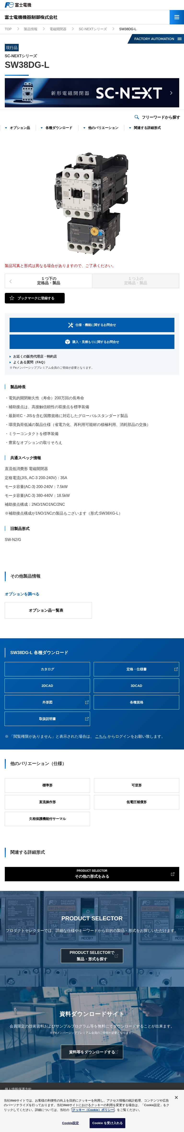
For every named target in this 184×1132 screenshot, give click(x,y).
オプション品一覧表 (46, 610)
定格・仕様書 (136, 669)
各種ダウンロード (59, 128)
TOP (8, 29)
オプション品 (20, 128)
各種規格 (136, 702)
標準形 (47, 785)
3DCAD (136, 686)
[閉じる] (176, 1098)
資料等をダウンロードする (92, 1052)
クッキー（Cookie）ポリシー (93, 1110)
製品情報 (30, 29)
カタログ (47, 669)
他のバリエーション (103, 128)
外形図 (47, 702)
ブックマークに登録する (35, 298)
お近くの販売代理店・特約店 (35, 356)
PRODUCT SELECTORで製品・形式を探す (92, 956)
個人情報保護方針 (18, 1089)
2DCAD (47, 686)
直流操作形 (47, 802)
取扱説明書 (47, 719)
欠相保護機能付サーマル (47, 819)
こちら (101, 736)
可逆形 (137, 785)
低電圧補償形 (136, 802)
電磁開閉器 (58, 29)
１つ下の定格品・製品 (48, 281)
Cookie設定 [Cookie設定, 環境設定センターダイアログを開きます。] (70, 1124)
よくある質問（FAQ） (30, 362)
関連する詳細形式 (147, 128)
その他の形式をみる (92, 873)
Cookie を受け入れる (107, 1124)
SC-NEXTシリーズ (93, 29)
